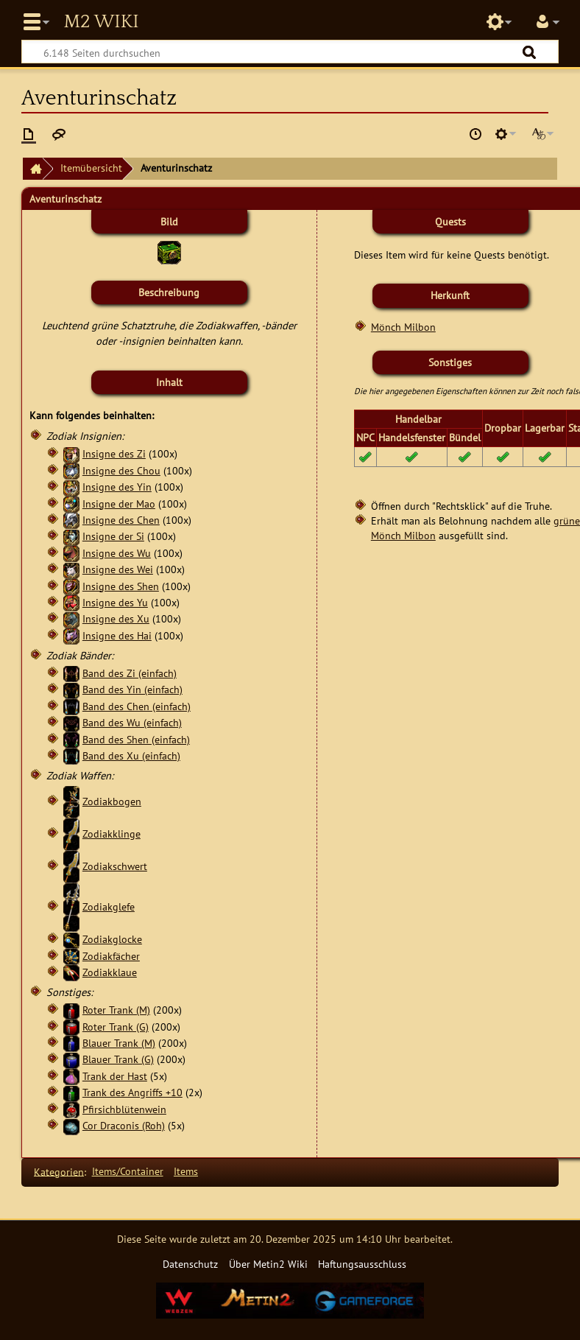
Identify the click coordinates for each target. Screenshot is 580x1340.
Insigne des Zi (114, 453)
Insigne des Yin (117, 487)
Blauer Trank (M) (118, 1043)
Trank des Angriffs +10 (132, 1092)
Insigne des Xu (115, 618)
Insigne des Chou (121, 470)
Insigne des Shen (120, 586)
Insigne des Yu (115, 602)
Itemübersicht (91, 168)
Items (186, 1171)
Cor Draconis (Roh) (123, 1125)
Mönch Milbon (403, 327)
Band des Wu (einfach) (132, 722)
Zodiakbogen (111, 801)
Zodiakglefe (108, 906)
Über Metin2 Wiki (268, 1264)
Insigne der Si (113, 536)
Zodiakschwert (114, 866)
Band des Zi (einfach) (129, 673)
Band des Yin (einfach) (132, 689)
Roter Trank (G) (115, 1027)
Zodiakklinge (111, 834)
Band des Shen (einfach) (136, 739)
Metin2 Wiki (100, 22)
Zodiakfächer (111, 956)
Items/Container (127, 1171)
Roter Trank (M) (116, 1010)
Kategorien (59, 1171)
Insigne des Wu (116, 553)
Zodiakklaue (109, 972)
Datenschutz (190, 1264)
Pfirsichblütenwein (124, 1109)
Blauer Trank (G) (118, 1059)
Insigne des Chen (121, 520)
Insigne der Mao (118, 504)
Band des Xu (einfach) (131, 755)
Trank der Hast (114, 1076)
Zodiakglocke (112, 939)
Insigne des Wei (117, 569)
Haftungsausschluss (362, 1264)
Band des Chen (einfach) (136, 706)
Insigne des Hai (117, 635)
